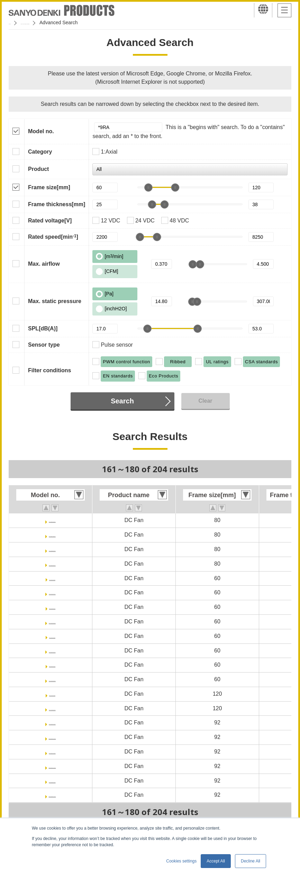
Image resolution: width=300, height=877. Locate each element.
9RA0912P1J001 (52, 722)
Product (38, 169)
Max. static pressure (54, 301)
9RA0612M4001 (52, 607)
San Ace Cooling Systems (59, 22)
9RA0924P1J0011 (52, 766)
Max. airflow (44, 264)
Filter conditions (49, 370)
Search (122, 401)
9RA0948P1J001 (52, 781)
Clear (205, 401)
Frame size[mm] (49, 187)
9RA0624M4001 (52, 665)
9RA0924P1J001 (52, 752)
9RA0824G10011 (52, 520)
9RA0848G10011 (52, 549)
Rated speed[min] (53, 237)
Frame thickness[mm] (56, 204)
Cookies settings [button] (181, 861)
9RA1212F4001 (52, 694)
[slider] (148, 187)
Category (40, 152)
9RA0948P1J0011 (52, 795)
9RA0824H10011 (52, 535)
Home (15, 22)
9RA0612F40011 (52, 592)
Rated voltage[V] (50, 220)
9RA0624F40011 (52, 651)
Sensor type (44, 345)
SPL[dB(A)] (42, 328)
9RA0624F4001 (52, 636)
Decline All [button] (250, 861)
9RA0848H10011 (52, 564)
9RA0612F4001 (52, 578)
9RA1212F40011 (52, 708)
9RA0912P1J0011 (52, 737)
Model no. (41, 131)
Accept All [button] (216, 861)
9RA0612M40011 (52, 621)
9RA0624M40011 (52, 679)
